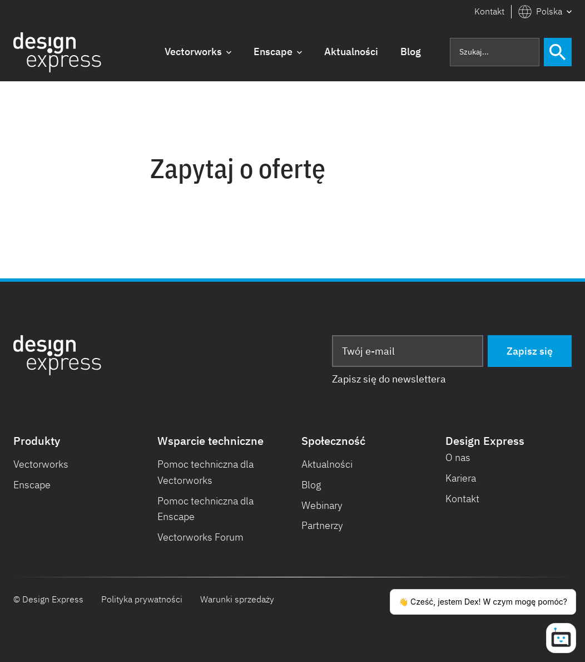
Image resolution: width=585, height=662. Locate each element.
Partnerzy (322, 525)
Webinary (322, 505)
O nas (457, 457)
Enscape (32, 484)
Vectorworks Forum (200, 537)
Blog (311, 484)
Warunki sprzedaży (237, 599)
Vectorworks (40, 464)
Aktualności (327, 464)
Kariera (460, 478)
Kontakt (489, 11)
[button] (545, 11)
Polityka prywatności (141, 599)
